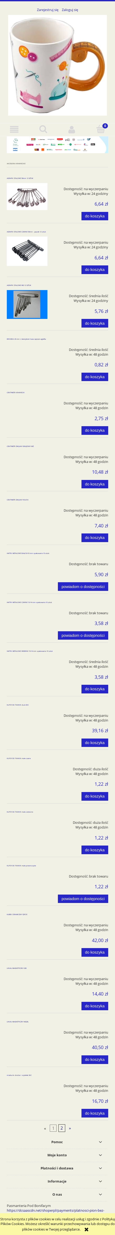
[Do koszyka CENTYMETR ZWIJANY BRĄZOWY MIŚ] (94, 484)
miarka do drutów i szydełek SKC (19, 1075)
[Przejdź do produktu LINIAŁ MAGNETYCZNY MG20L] (27, 1030)
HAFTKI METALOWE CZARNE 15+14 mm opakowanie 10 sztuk (29, 602)
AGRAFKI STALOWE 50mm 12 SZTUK (20, 178)
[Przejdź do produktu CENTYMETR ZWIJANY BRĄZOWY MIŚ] (27, 455)
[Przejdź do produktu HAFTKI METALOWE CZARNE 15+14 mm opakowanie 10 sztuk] (27, 611)
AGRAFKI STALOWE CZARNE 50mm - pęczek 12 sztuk (26, 232)
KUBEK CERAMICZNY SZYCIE (17, 914)
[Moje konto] (72, 129)
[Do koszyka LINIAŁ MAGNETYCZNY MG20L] (94, 1059)
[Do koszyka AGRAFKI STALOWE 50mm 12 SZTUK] (94, 216)
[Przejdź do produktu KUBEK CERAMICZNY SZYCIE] (27, 923)
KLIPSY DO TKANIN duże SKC (18, 705)
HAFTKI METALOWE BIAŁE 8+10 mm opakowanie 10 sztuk (28, 553)
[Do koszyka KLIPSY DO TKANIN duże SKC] (94, 743)
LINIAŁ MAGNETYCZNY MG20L (18, 1022)
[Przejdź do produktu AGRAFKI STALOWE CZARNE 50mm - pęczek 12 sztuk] (27, 251)
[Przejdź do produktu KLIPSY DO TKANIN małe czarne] (27, 767)
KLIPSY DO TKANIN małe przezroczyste (21, 866)
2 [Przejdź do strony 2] (62, 1128)
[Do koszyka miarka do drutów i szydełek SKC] (94, 1113)
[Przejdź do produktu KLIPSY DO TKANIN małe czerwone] (27, 821)
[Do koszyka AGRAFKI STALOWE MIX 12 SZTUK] (94, 323)
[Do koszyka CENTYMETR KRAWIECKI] (94, 430)
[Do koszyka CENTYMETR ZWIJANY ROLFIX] (94, 537)
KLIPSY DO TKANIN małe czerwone (20, 812)
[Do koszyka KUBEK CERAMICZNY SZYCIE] (94, 952)
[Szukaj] (43, 129)
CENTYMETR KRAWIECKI (16, 393)
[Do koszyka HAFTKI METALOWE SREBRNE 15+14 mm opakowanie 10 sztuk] (94, 689)
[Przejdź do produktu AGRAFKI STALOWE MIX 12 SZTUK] (27, 304)
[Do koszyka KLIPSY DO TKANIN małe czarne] (94, 796)
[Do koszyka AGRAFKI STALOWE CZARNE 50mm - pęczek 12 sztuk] (94, 269)
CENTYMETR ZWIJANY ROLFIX (17, 500)
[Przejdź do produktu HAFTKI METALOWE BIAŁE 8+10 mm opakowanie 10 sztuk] (27, 562)
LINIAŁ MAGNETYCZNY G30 (16, 968)
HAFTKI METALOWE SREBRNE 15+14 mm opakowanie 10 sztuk (30, 651)
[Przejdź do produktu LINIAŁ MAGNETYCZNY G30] (27, 977)
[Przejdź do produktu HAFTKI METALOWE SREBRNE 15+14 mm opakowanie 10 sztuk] (27, 660)
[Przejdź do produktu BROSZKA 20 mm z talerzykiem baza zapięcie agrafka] (27, 348)
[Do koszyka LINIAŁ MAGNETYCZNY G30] (94, 1006)
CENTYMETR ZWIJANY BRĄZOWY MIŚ (20, 446)
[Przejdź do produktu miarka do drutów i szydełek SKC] (27, 1084)
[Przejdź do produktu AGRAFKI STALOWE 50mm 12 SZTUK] (27, 196)
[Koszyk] (100, 129)
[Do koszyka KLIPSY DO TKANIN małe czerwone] (94, 850)
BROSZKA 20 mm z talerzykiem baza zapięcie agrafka (26, 339)
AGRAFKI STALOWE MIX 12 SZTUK (19, 285)
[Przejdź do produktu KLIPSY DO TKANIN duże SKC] (27, 714)
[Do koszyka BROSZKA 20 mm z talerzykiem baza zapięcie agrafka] (94, 377)
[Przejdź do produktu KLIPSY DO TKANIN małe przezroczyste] (27, 874)
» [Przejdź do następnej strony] (70, 1128)
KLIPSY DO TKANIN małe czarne (19, 758)
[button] (14, 129)
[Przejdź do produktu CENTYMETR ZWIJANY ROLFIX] (27, 508)
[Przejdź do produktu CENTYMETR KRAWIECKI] (27, 401)
